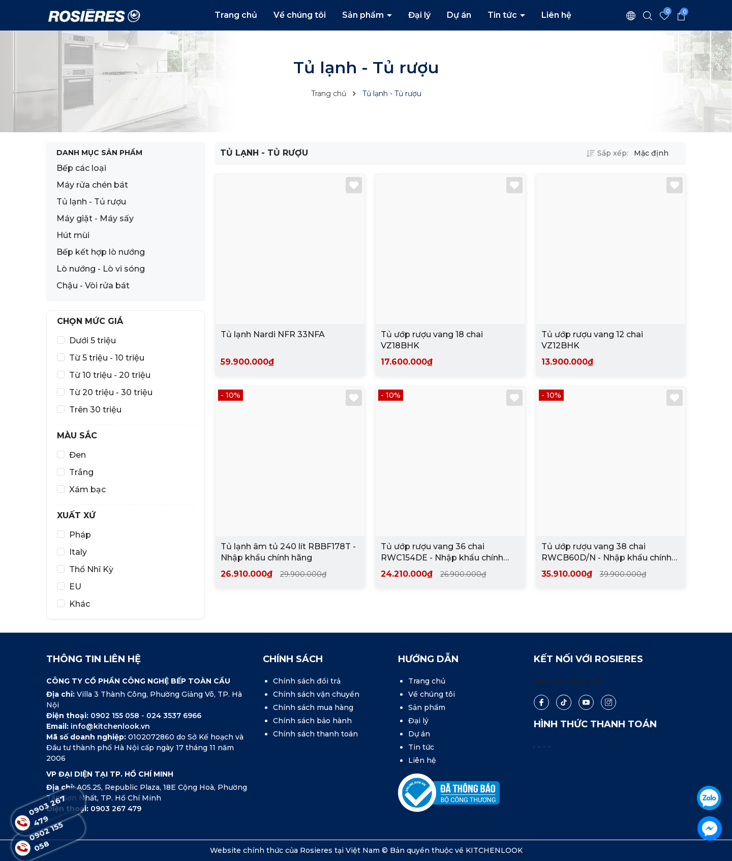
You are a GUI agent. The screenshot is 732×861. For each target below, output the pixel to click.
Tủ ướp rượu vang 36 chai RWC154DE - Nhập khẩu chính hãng (442, 553)
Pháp (80, 535)
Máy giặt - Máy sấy (95, 218)
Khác (79, 604)
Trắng (81, 472)
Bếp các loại (81, 168)
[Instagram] (608, 702)
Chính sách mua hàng (313, 707)
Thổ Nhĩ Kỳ (91, 569)
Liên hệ (556, 15)
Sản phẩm (364, 15)
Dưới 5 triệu (92, 340)
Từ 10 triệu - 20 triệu (109, 375)
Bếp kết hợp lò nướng (100, 252)
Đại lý (419, 15)
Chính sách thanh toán (315, 733)
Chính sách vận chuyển (316, 694)
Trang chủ (236, 15)
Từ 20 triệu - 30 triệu (110, 392)
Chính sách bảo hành (312, 720)
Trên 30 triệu (95, 409)
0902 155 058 (115, 715)
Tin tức (503, 15)
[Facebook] (541, 702)
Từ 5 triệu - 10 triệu (106, 358)
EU (75, 586)
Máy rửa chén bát (92, 185)
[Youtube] (586, 702)
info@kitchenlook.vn (110, 726)
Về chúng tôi (299, 15)
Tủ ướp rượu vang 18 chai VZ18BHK (432, 340)
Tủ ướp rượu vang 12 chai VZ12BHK (592, 340)
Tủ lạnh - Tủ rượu (91, 201)
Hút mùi (72, 235)
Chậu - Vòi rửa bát (93, 285)
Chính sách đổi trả (307, 681)
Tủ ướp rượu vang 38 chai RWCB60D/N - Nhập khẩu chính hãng (606, 553)
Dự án (459, 15)
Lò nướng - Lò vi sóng (100, 269)
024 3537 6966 (173, 715)
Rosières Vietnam (566, 681)
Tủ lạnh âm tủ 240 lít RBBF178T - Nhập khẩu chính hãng (288, 552)
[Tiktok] (563, 702)
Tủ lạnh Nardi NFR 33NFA (273, 334)
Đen (77, 455)
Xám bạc (87, 489)
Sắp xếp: (607, 153)
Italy (78, 552)
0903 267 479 (115, 808)
